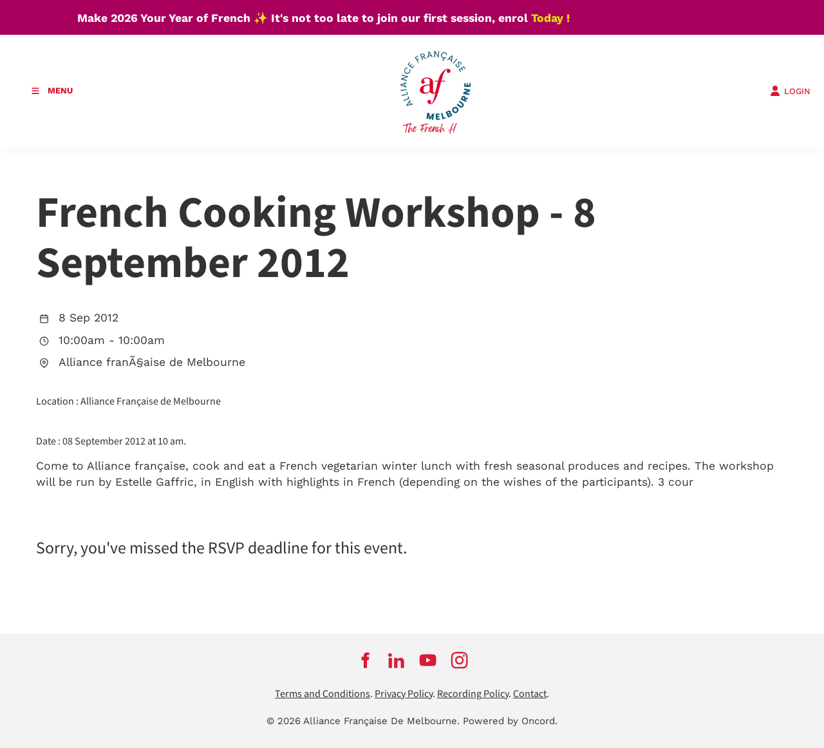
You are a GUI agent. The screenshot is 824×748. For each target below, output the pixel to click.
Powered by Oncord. (510, 721)
